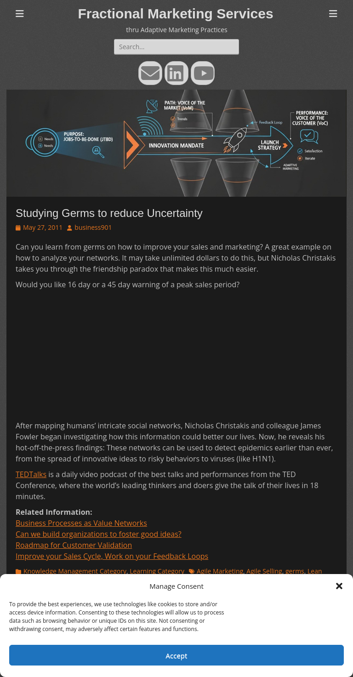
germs (294, 571)
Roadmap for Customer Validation (74, 545)
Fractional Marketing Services (175, 13)
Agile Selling (264, 571)
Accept (177, 655)
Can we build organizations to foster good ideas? (99, 534)
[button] (339, 586)
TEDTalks (31, 474)
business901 (93, 227)
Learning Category (157, 571)
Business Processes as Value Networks (81, 523)
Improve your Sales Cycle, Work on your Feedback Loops (112, 556)
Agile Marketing (220, 571)
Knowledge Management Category (74, 571)
